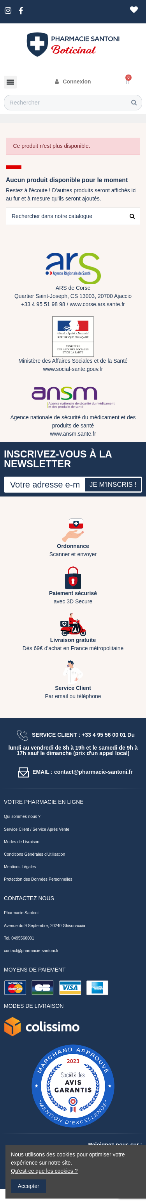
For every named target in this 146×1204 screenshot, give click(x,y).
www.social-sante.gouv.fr (73, 369)
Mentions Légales (20, 866)
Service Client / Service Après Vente (36, 829)
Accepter (28, 1186)
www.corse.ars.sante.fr (97, 304)
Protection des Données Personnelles (38, 879)
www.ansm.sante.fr (73, 434)
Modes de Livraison (21, 841)
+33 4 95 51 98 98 (43, 304)
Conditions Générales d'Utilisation (34, 854)
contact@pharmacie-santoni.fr (31, 950)
